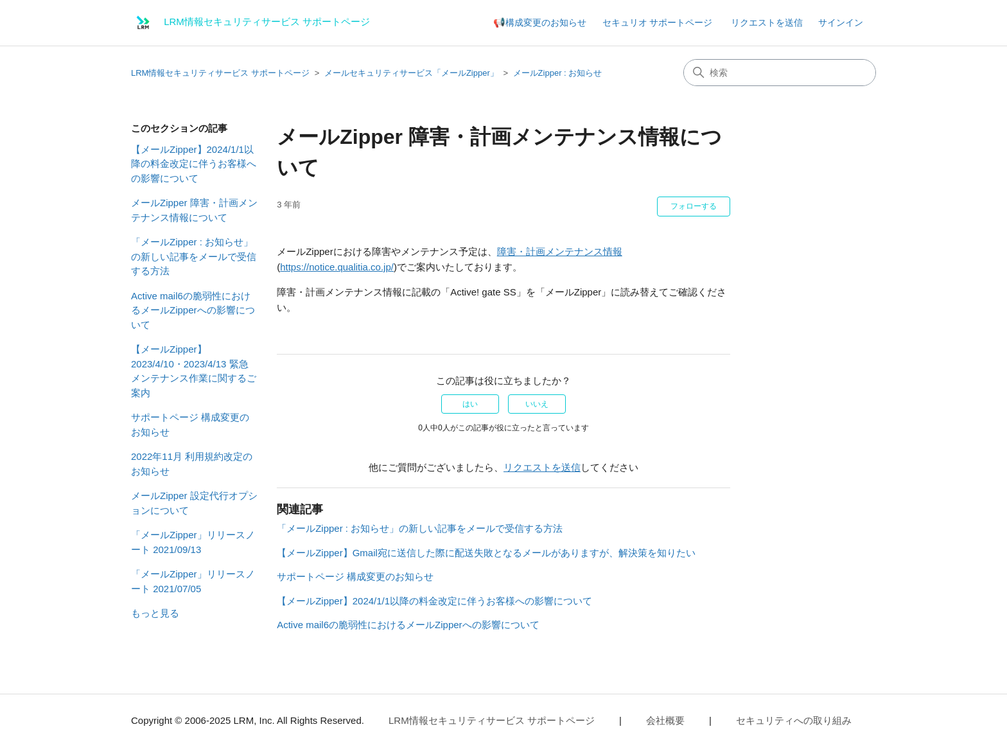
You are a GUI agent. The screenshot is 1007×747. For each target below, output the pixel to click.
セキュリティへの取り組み (794, 720)
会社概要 (665, 720)
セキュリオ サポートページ (657, 22)
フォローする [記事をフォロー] (693, 206)
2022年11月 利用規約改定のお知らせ (191, 464)
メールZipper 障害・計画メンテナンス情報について (194, 210)
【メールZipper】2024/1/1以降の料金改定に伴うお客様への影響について (193, 164)
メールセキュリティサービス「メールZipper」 (411, 73)
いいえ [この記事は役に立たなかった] (536, 404)
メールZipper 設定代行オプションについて (194, 503)
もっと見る (155, 613)
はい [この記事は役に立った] (470, 404)
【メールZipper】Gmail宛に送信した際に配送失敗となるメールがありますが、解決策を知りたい (486, 552)
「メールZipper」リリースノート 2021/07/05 (193, 581)
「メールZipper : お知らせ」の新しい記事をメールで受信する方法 (193, 256)
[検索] (779, 72)
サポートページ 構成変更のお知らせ (190, 424)
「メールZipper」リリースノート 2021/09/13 (193, 542)
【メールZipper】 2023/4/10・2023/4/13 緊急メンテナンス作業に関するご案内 (193, 371)
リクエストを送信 (767, 22)
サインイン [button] (840, 22)
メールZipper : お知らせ (557, 73)
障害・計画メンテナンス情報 (559, 251)
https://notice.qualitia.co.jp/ (337, 266)
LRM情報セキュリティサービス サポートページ (220, 73)
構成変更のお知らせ (545, 22)
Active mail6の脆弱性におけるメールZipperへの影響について (193, 310)
